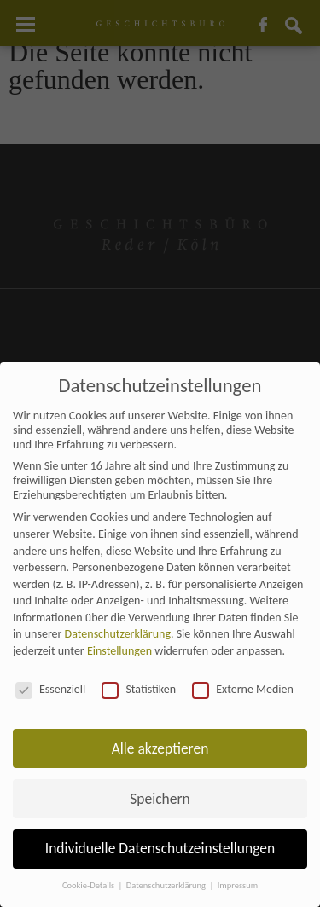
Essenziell (50, 689)
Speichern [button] (160, 798)
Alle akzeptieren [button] (160, 748)
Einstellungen (119, 651)
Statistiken (139, 689)
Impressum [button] (238, 885)
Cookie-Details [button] (89, 885)
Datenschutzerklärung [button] (167, 885)
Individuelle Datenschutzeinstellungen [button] (160, 848)
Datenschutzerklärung (118, 634)
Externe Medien (243, 689)
